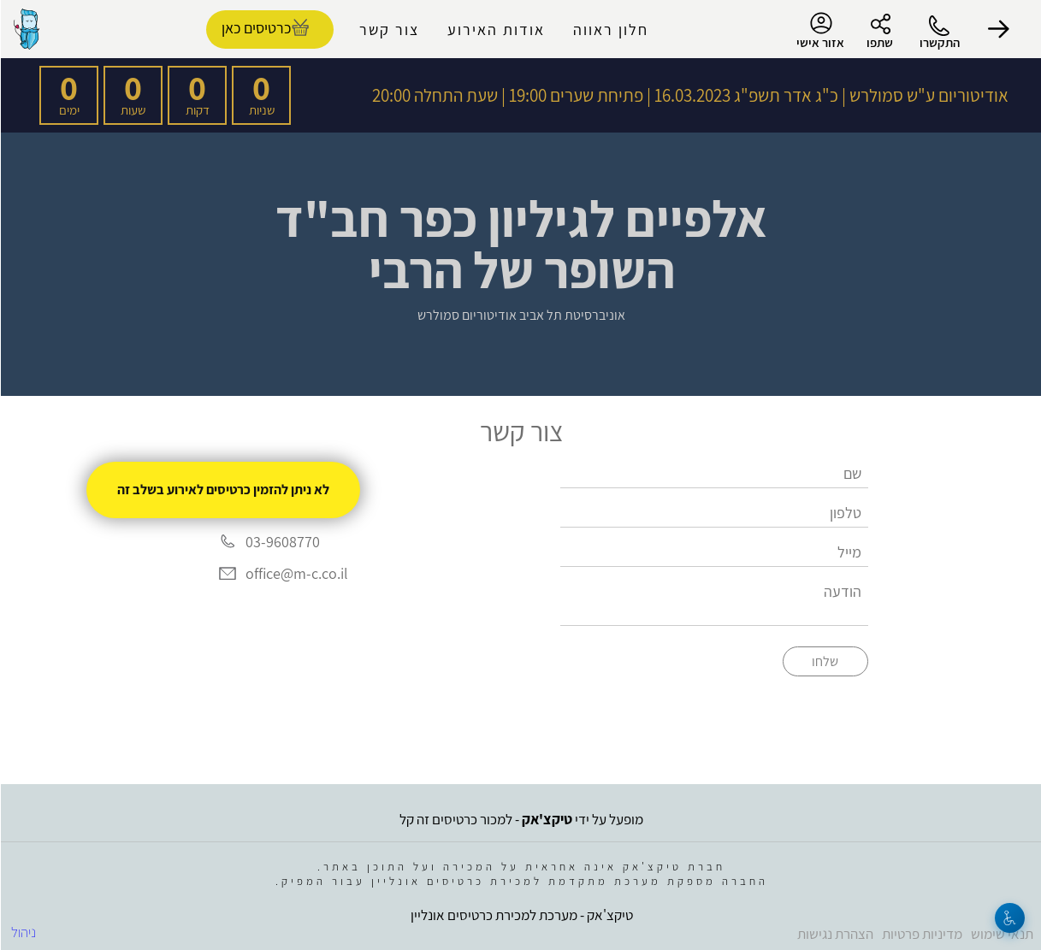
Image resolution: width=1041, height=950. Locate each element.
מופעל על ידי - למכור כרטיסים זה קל (520, 819)
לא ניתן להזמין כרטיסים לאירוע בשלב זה (222, 490)
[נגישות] (1009, 918)
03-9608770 (282, 542)
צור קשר (388, 29)
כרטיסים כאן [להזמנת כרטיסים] (255, 28)
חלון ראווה (610, 29)
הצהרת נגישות (834, 933)
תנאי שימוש (1001, 933)
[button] (998, 29)
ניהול (22, 932)
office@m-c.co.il (296, 574)
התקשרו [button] (939, 42)
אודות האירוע (495, 29)
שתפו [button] (879, 42)
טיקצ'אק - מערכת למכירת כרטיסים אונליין (521, 915)
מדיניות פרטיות (921, 933)
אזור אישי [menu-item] (819, 30)
